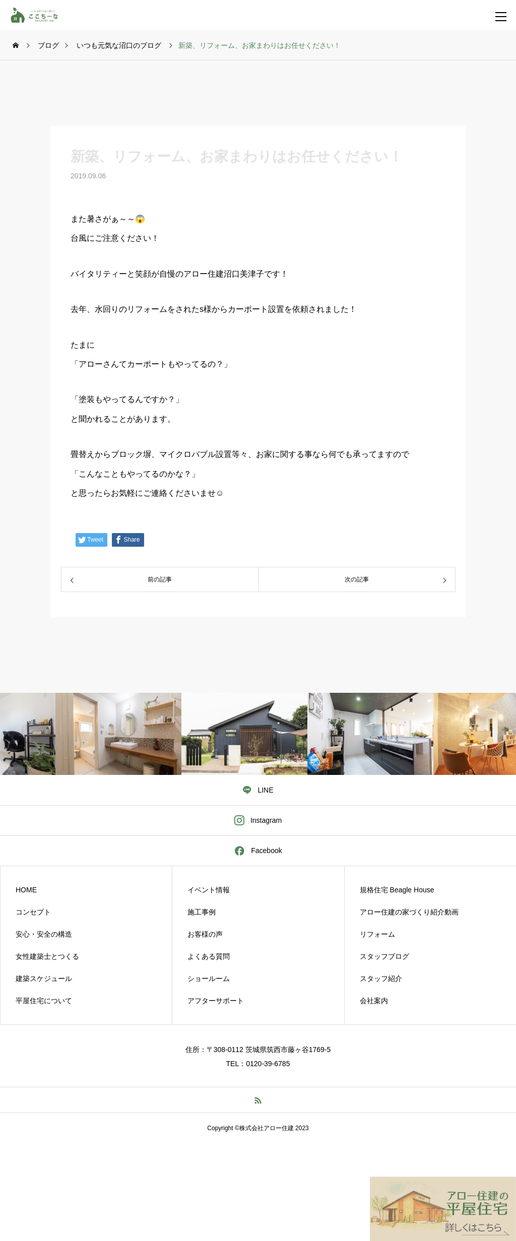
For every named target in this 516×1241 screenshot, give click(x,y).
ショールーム (208, 978)
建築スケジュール (44, 978)
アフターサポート (215, 1000)
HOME (26, 889)
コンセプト (33, 912)
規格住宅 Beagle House (397, 889)
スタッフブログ (384, 956)
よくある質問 (208, 956)
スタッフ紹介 (381, 978)
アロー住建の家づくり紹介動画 (409, 912)
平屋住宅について (44, 1000)
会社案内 (374, 1000)
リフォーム (377, 934)
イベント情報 (208, 889)
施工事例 (201, 912)
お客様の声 (205, 934)
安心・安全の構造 (44, 934)
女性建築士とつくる (47, 956)
